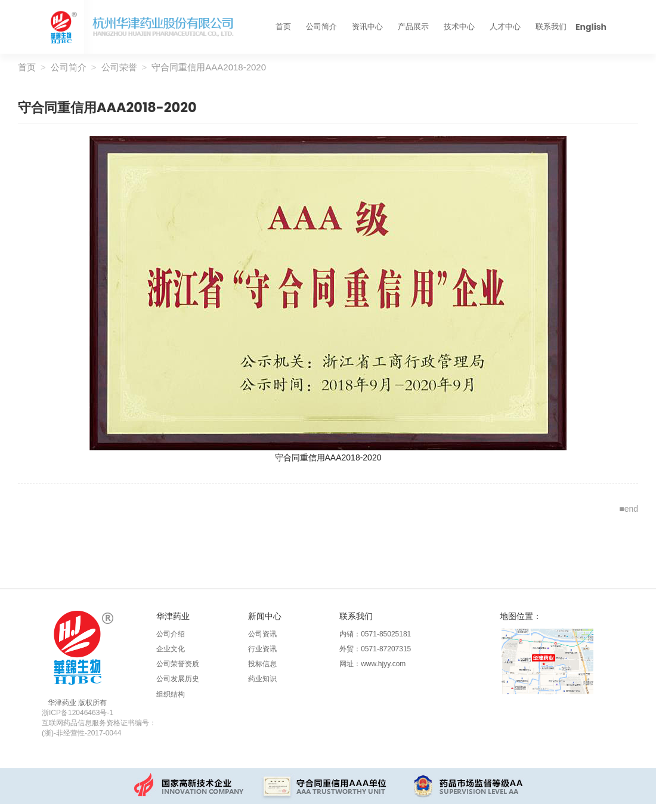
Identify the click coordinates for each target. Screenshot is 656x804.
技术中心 (459, 26)
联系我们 (551, 26)
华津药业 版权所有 (77, 702)
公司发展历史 (177, 679)
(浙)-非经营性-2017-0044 (81, 733)
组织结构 (170, 694)
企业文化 (170, 649)
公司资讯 (262, 634)
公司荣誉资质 (177, 664)
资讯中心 (367, 26)
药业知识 (262, 679)
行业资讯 (262, 649)
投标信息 (262, 664)
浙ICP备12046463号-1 (77, 713)
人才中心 (505, 26)
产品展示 (413, 26)
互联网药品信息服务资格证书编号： (99, 723)
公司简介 (321, 26)
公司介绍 (170, 634)
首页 (283, 26)
